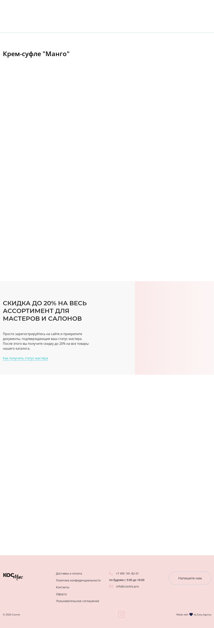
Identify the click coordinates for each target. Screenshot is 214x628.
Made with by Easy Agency (193, 614)
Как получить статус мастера (25, 358)
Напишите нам (190, 578)
